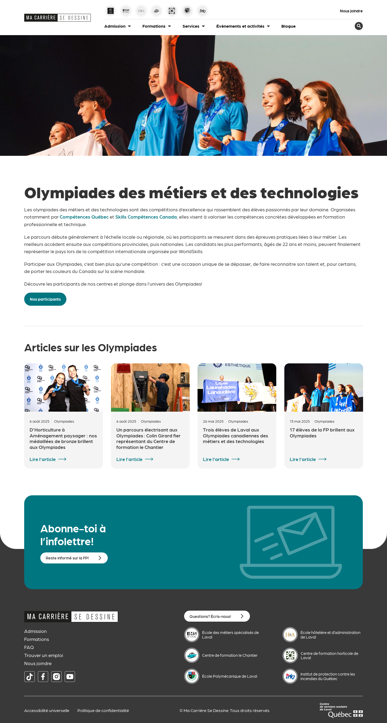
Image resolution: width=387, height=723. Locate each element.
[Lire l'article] (62, 459)
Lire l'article (43, 459)
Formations (36, 638)
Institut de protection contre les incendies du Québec (327, 676)
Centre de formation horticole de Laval (329, 655)
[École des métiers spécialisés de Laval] (191, 634)
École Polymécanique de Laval (229, 675)
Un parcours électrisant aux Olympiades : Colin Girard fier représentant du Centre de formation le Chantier (148, 437)
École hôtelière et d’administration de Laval (330, 634)
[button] (118, 26)
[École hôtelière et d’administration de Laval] (290, 634)
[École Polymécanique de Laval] (191, 676)
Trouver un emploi (43, 655)
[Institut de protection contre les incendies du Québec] (290, 676)
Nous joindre (351, 11)
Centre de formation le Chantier (229, 654)
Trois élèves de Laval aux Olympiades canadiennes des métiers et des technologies (235, 435)
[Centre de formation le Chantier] (192, 655)
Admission (35, 630)
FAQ (29, 647)
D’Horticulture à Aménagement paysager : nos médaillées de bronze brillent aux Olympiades (63, 437)
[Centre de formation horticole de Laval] (290, 655)
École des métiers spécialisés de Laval (230, 634)
